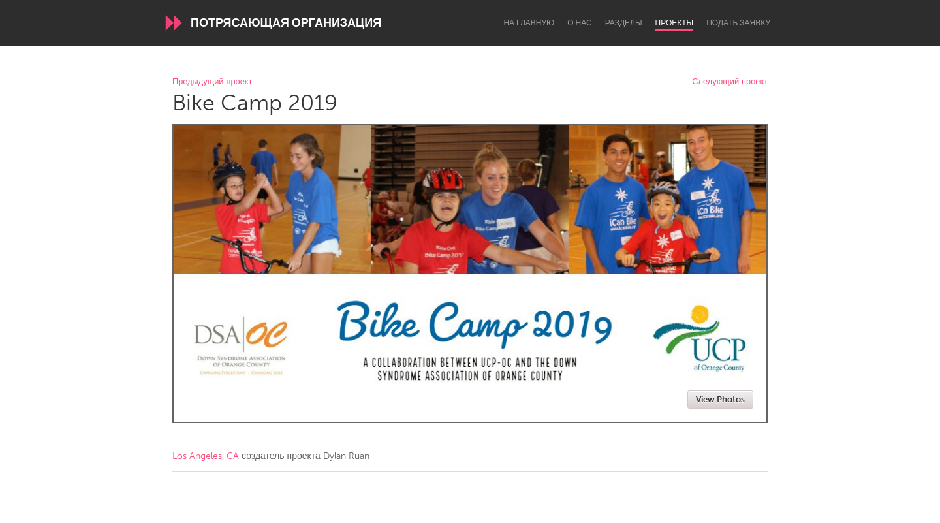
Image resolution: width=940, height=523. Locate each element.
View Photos (720, 399)
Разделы (623, 22)
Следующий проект (730, 82)
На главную (528, 22)
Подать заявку (738, 22)
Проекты (674, 22)
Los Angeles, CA (205, 456)
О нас (579, 22)
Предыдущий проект (212, 82)
